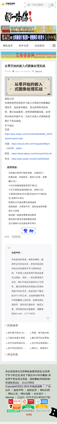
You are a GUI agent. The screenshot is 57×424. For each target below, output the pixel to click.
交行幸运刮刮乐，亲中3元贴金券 (18, 348)
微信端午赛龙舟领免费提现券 (22, 219)
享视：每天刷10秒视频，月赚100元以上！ (42, 333)
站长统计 (39, 393)
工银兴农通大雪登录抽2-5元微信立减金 (18, 338)
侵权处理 (32, 390)
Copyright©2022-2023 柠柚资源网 (23, 386)
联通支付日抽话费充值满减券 (22, 202)
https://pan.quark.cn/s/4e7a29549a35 (30, 158)
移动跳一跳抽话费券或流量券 (22, 215)
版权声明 (19, 390)
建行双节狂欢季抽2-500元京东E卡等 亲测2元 (42, 338)
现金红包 (38, 71)
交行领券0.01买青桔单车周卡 (22, 223)
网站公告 (13, 393)
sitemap (9, 397)
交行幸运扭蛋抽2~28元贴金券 (42, 343)
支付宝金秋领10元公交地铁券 (18, 343)
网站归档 (45, 390)
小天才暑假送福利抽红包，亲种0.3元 (26, 189)
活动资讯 (41, 45)
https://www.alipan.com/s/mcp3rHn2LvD (32, 153)
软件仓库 (25, 45)
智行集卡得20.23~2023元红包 (18, 333)
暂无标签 (16, 237)
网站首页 (8, 45)
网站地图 (25, 393)
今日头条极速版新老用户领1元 (23, 185)
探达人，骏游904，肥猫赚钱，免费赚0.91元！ (42, 348)
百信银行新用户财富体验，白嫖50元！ (27, 173)
